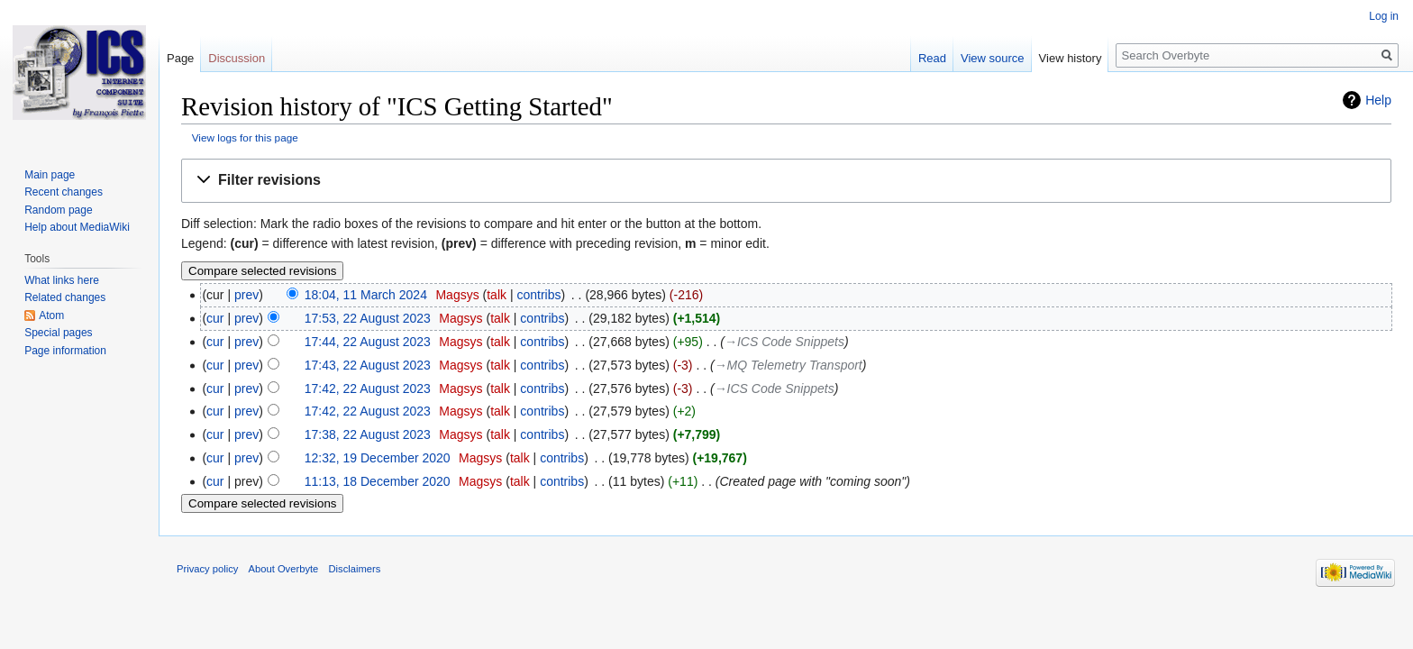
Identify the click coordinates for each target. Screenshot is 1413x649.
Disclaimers (355, 568)
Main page (49, 175)
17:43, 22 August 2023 (368, 365)
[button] (786, 180)
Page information (65, 350)
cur (214, 318)
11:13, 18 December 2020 (378, 481)
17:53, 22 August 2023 (368, 318)
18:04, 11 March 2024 (366, 295)
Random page (58, 210)
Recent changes (63, 192)
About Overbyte (284, 568)
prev (246, 295)
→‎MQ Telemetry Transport (788, 365)
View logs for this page (245, 137)
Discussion (236, 58)
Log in (1384, 16)
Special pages (58, 332)
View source (993, 58)
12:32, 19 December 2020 (378, 458)
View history (1070, 58)
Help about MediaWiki (77, 227)
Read (932, 58)
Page (180, 58)
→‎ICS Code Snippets (784, 341)
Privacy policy (207, 568)
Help (1378, 100)
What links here (61, 280)
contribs (538, 295)
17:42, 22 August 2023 (368, 388)
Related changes (64, 297)
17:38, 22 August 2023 (368, 434)
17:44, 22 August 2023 (368, 341)
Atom (51, 315)
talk (496, 295)
